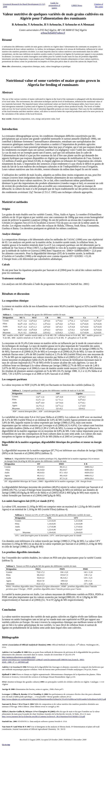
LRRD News (76, 5)
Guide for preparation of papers (54, 5)
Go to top (6, 744)
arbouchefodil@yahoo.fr (53, 33)
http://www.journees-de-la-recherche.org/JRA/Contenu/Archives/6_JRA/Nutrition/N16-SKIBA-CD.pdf (43, 716)
